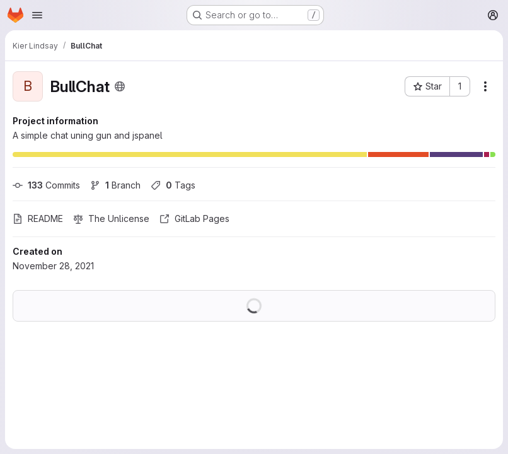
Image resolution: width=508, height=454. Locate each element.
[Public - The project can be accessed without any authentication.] (120, 86)
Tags (173, 185)
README (38, 218)
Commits (46, 185)
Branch (115, 185)
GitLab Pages (194, 218)
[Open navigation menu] (37, 15)
